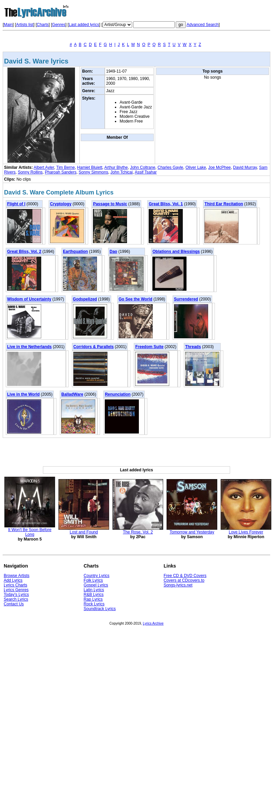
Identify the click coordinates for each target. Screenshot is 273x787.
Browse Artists (16, 575)
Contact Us (14, 604)
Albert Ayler (44, 167)
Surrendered (186, 299)
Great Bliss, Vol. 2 (24, 251)
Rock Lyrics (94, 604)
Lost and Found (84, 532)
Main (8, 24)
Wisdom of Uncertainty (29, 299)
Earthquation (75, 251)
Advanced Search (203, 24)
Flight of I (16, 204)
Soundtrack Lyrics (100, 608)
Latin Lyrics (94, 589)
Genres (58, 24)
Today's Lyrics (16, 594)
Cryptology (60, 204)
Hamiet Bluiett (89, 167)
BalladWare (72, 394)
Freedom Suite (149, 346)
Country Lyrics (96, 575)
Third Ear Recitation (223, 204)
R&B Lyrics (94, 594)
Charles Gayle (170, 167)
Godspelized (85, 299)
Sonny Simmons (93, 172)
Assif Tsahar (146, 172)
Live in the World (23, 394)
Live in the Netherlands (29, 346)
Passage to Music (110, 204)
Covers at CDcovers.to (184, 580)
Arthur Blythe (116, 167)
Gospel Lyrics (96, 585)
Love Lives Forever (246, 532)
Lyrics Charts (15, 585)
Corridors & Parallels (93, 346)
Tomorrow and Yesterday (192, 532)
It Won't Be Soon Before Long (29, 532)
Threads (193, 346)
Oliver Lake (195, 167)
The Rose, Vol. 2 (138, 532)
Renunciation (117, 394)
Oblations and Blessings (176, 251)
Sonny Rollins (30, 172)
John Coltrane (142, 167)
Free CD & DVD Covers (185, 575)
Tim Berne (65, 167)
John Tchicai (121, 172)
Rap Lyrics (93, 599)
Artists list (24, 24)
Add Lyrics (13, 580)
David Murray (245, 167)
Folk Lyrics (93, 580)
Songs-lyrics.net (178, 585)
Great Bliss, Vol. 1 (166, 204)
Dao (113, 251)
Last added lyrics (84, 24)
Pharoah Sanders (60, 172)
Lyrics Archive (153, 623)
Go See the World (135, 299)
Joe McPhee (219, 167)
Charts (43, 24)
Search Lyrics (16, 599)
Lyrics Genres (16, 589)
